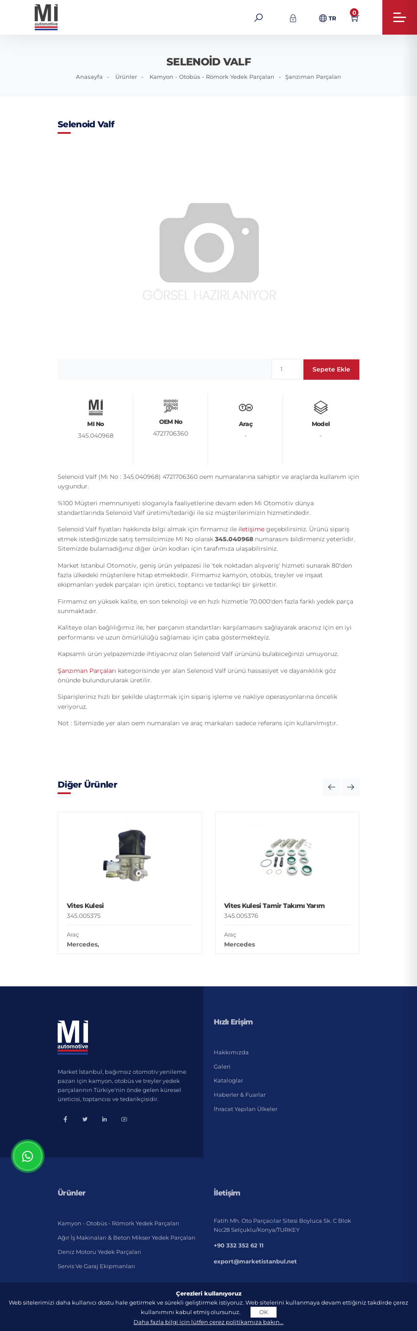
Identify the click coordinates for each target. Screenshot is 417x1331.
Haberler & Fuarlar (240, 1094)
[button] (331, 787)
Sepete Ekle (331, 369)
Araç (73, 934)
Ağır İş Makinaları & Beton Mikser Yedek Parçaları (126, 1237)
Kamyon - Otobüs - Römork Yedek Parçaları (212, 76)
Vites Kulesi (85, 905)
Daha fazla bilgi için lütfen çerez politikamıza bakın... (208, 1321)
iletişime (251, 529)
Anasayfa (89, 76)
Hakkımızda (231, 1052)
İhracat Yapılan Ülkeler (245, 1108)
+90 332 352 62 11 (239, 1245)
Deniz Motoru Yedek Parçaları (99, 1251)
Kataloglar (228, 1080)
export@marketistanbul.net (255, 1261)
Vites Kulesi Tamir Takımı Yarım (274, 905)
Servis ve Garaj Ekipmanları (96, 1266)
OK (263, 1311)
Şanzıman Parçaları (313, 76)
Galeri (222, 1066)
